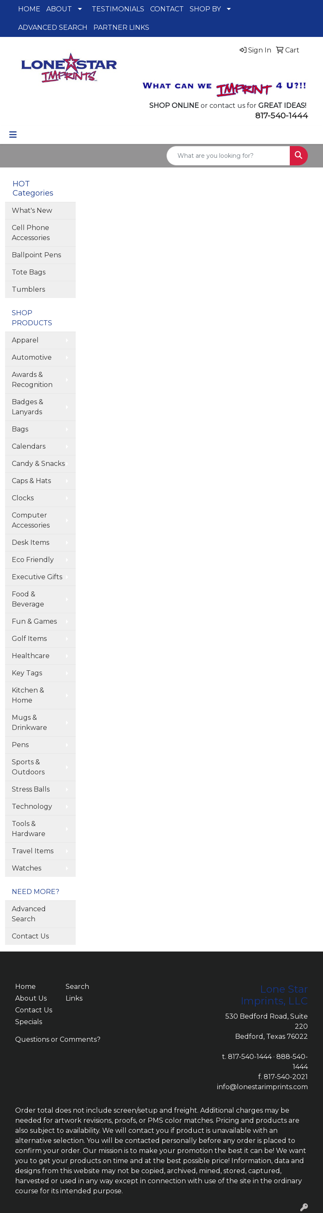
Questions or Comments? (58, 1039)
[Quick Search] (228, 155)
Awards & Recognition (32, 380)
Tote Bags (28, 272)
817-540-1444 (250, 1057)
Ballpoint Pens (36, 255)
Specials (28, 1022)
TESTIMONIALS (118, 9)
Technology (32, 806)
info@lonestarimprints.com (262, 1087)
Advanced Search (29, 914)
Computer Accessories (31, 520)
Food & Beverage (28, 599)
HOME (29, 9)
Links (74, 998)
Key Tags (27, 673)
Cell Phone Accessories (31, 233)
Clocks (23, 498)
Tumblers (28, 289)
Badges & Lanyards (27, 407)
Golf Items (29, 639)
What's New (32, 210)
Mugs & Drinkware (29, 723)
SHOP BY (205, 9)
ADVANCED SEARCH (52, 27)
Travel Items (32, 851)
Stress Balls (31, 789)
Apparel (25, 340)
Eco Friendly (33, 560)
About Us (31, 998)
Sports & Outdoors (28, 767)
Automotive (32, 357)
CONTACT (167, 9)
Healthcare (31, 656)
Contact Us (30, 936)
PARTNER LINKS (121, 27)
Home (25, 987)
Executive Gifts (37, 577)
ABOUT (59, 9)
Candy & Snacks (38, 464)
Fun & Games (34, 621)
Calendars (28, 446)
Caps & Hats (31, 481)
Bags (20, 429)
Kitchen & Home (28, 695)
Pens (20, 745)
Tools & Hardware (28, 829)
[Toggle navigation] (13, 135)
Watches (26, 868)
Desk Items (30, 542)
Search (77, 987)
